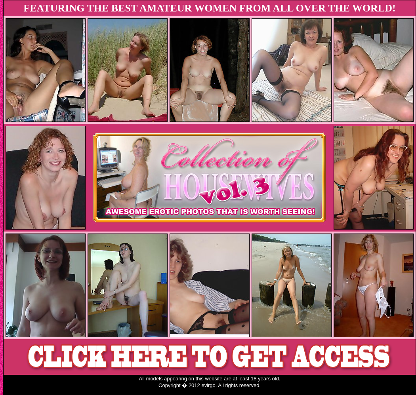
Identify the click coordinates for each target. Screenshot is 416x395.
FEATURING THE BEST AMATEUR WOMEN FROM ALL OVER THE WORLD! (209, 8)
